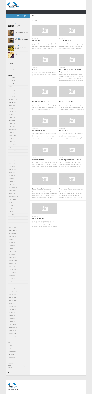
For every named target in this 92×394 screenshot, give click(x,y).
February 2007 (12, 254)
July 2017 (11, 87)
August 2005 (12, 309)
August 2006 (12, 273)
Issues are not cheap (20, 53)
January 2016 (12, 102)
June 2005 (11, 315)
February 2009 (12, 187)
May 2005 (11, 318)
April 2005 (11, 321)
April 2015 (11, 117)
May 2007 (11, 245)
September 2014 (12, 120)
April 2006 (11, 285)
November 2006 (12, 263)
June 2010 (11, 160)
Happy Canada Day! (38, 218)
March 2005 (11, 324)
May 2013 (11, 132)
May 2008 (11, 209)
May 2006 (11, 282)
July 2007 (11, 239)
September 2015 (12, 108)
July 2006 (11, 276)
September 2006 (12, 270)
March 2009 (11, 184)
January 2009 (12, 190)
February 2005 (12, 327)
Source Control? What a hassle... (41, 189)
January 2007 (12, 257)
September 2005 (12, 306)
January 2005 (12, 330)
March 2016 (11, 96)
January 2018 (12, 81)
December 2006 (12, 260)
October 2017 (12, 84)
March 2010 (11, 166)
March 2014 (11, 126)
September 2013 (12, 129)
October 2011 (12, 145)
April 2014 (11, 123)
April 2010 (11, 163)
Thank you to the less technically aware (71, 189)
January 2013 (12, 136)
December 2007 (12, 224)
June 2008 (11, 206)
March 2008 (11, 215)
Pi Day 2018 (17, 25)
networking (17, 31)
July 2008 (11, 203)
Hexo (14, 391)
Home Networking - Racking (21, 32)
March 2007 (11, 251)
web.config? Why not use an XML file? (70, 159)
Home (9, 12)
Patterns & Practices (38, 130)
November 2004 (12, 337)
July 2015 (11, 114)
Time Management (65, 40)
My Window (36, 40)
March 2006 (11, 288)
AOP (10, 345)
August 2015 (12, 111)
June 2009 (11, 175)
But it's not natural (38, 159)
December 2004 (12, 334)
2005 (34, 20)
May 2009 (11, 178)
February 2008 (12, 218)
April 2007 (11, 248)
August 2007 (12, 236)
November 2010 (12, 151)
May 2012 (11, 139)
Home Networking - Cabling (21, 40)
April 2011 (11, 148)
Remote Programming (66, 101)
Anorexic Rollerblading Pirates (41, 101)
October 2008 (12, 193)
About (14, 12)
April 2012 (11, 142)
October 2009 (12, 172)
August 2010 (12, 157)
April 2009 (11, 181)
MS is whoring (63, 130)
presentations (12, 358)
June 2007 (11, 242)
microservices (12, 351)
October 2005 (12, 303)
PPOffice (22, 391)
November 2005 (12, 300)
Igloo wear (35, 69)
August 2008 (12, 199)
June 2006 (11, 279)
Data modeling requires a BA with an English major (70, 70)
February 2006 (12, 291)
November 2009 (12, 169)
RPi (15, 23)
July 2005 (11, 312)
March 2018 (11, 78)
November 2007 (12, 227)
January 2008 (12, 221)
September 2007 (12, 233)
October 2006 (12, 267)
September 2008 (12, 196)
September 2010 (12, 154)
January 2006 (12, 294)
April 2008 (11, 212)
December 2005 (12, 297)
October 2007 (12, 230)
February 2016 (12, 99)
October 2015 (12, 105)
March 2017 (11, 90)
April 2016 (11, 93)
